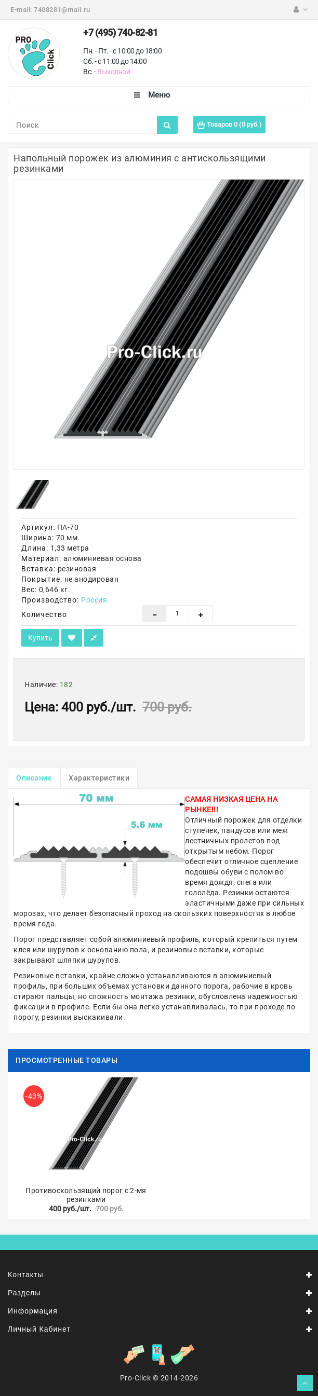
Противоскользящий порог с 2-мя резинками (85, 1194)
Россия (94, 600)
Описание (34, 778)
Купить (40, 638)
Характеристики (99, 778)
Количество (44, 614)
